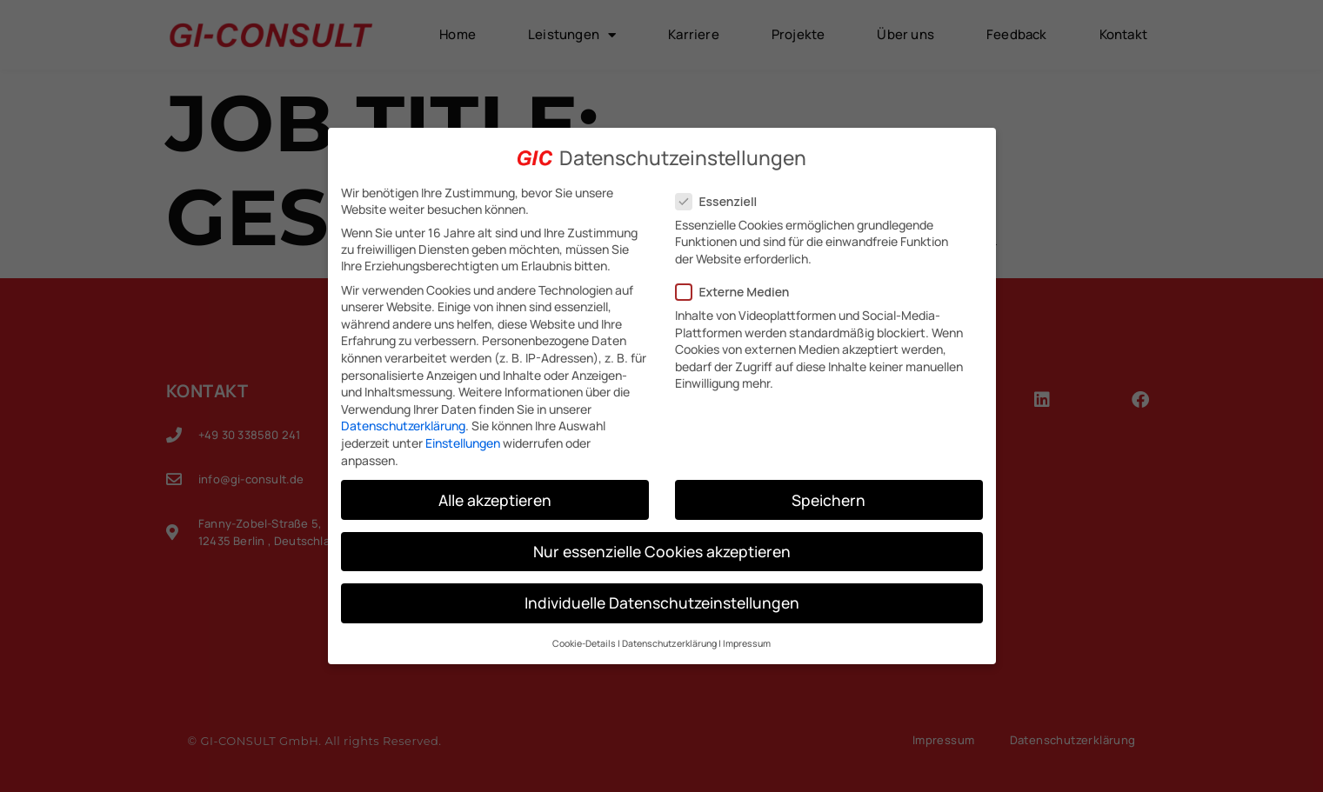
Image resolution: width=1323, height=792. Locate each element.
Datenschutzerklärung (403, 425)
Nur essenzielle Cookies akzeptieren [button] (662, 550)
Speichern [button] (828, 499)
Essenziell (722, 200)
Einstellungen (462, 443)
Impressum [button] (747, 643)
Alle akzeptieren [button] (494, 499)
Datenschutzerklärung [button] (669, 643)
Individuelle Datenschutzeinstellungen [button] (662, 601)
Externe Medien (738, 291)
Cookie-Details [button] (584, 643)
